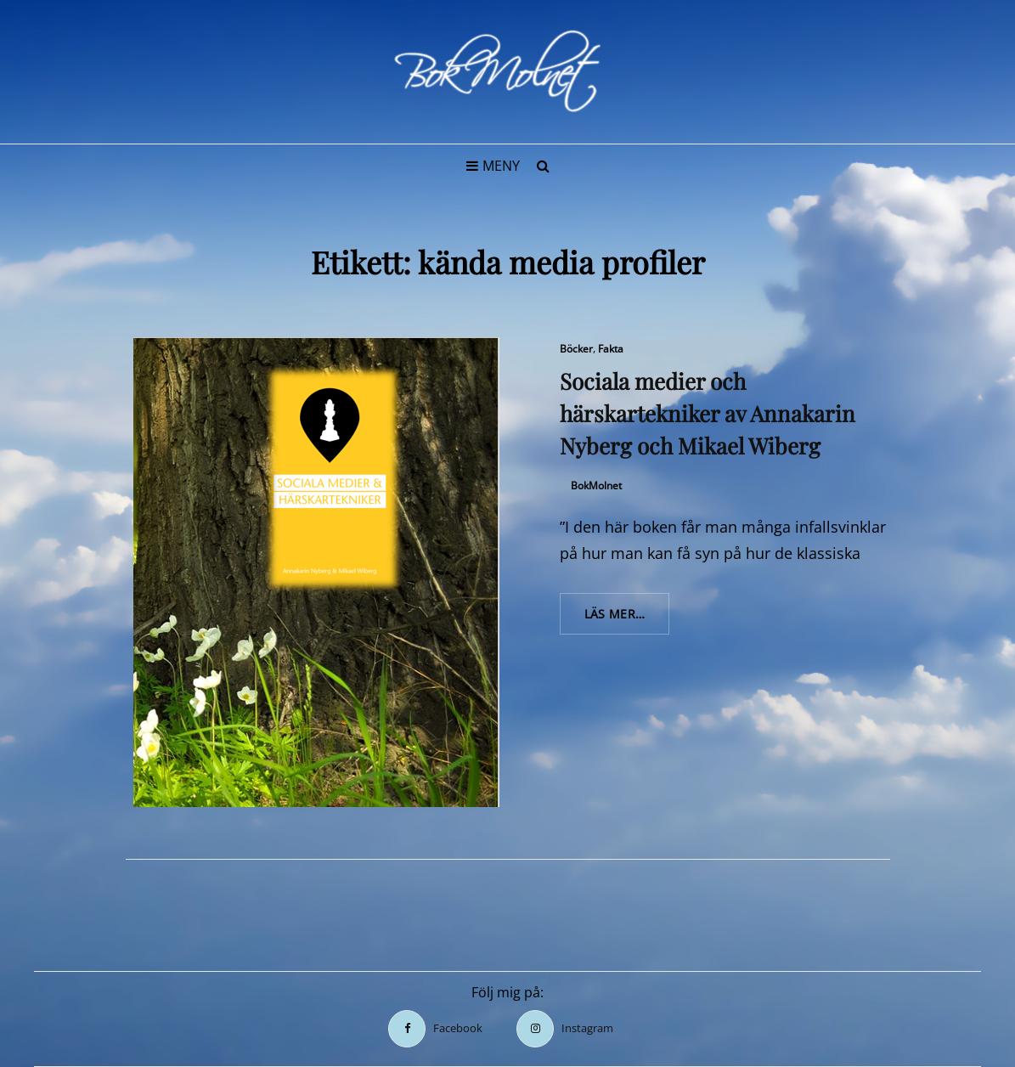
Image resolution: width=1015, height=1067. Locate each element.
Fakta (610, 349)
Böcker (576, 349)
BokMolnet (596, 485)
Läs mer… (627, 619)
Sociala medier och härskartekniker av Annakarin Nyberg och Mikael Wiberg (707, 413)
